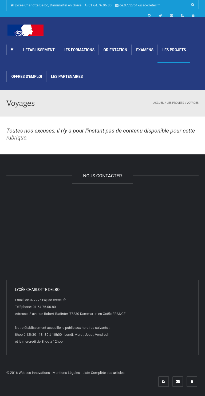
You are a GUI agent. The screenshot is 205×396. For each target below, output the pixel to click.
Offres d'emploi (26, 76)
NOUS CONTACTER (102, 175)
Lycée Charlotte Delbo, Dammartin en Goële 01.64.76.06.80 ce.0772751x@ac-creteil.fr (85, 5)
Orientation (114, 50)
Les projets (173, 50)
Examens (144, 50)
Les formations (78, 50)
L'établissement (38, 50)
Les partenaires (66, 76)
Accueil (158, 103)
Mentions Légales (66, 373)
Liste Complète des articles (103, 373)
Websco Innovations (34, 373)
